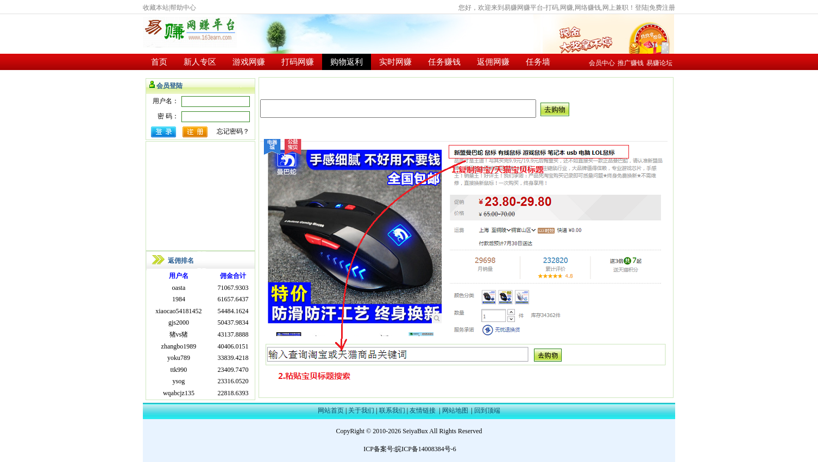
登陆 (641, 7)
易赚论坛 (659, 63)
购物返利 (346, 62)
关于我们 (361, 410)
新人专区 (200, 62)
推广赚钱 (631, 63)
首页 (159, 62)
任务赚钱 (444, 62)
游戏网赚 (248, 62)
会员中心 (602, 63)
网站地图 (455, 410)
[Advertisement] (200, 196)
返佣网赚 (493, 62)
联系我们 (392, 410)
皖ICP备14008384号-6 (425, 449)
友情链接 (423, 410)
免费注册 (662, 7)
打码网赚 (297, 62)
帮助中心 (183, 7)
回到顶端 (487, 410)
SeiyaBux (415, 431)
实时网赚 (395, 62)
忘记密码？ (233, 131)
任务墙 (538, 62)
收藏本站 (156, 7)
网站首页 (331, 410)
